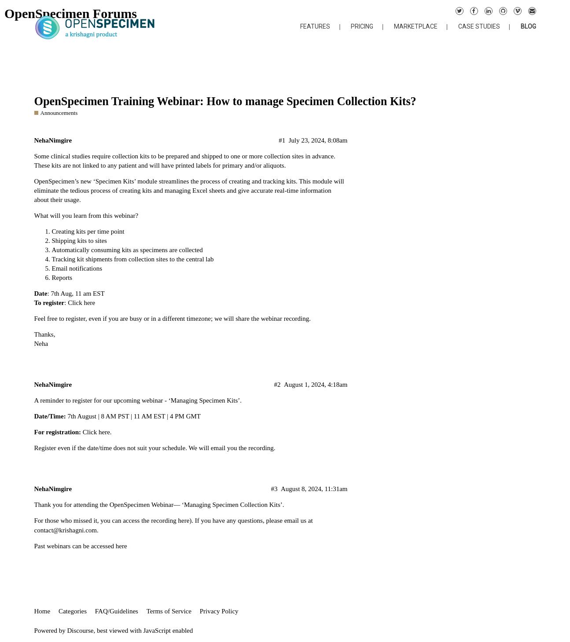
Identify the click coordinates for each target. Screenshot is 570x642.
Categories (73, 611)
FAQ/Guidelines (116, 611)
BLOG (528, 26)
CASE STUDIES (479, 26)
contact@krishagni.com (65, 530)
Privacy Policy (219, 611)
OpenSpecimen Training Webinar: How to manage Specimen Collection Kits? (225, 101)
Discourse (80, 630)
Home (42, 611)
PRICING (362, 26)
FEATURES (315, 26)
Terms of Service (169, 611)
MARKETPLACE (416, 26)
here (104, 432)
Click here (81, 302)
